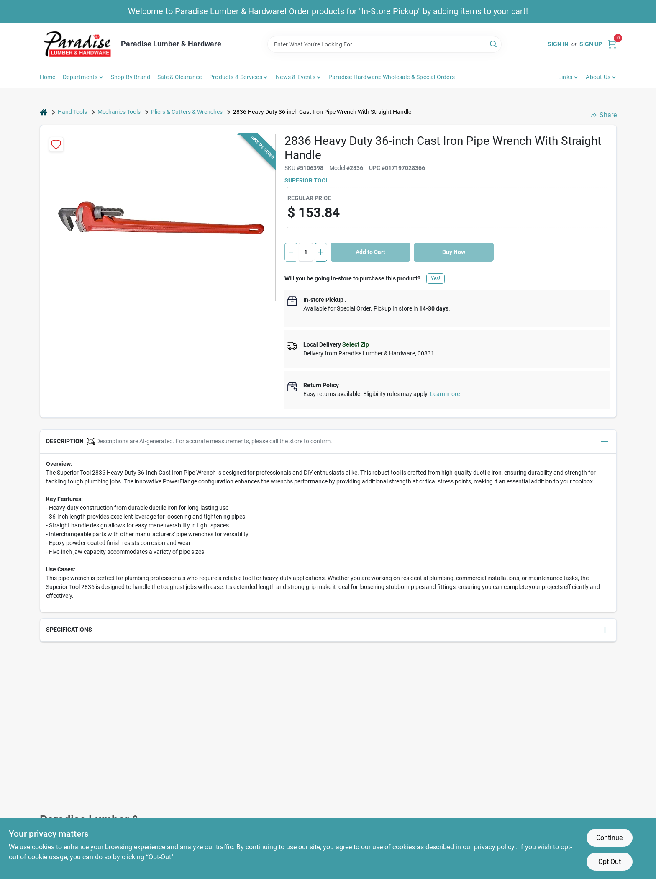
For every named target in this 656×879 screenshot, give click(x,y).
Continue (609, 838)
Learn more (445, 394)
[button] (328, 442)
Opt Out (609, 862)
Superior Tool (306, 180)
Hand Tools (72, 111)
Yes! (435, 278)
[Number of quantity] (306, 252)
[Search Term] (384, 44)
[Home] (43, 112)
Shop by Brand (131, 77)
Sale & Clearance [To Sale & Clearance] (179, 77)
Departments (80, 77)
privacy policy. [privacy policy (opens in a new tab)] (495, 847)
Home (48, 77)
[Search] (494, 44)
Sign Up (590, 44)
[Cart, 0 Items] (612, 44)
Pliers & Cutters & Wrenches (187, 111)
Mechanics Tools (119, 111)
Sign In (558, 44)
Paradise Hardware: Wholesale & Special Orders (391, 77)
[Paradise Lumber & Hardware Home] (77, 44)
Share (604, 115)
